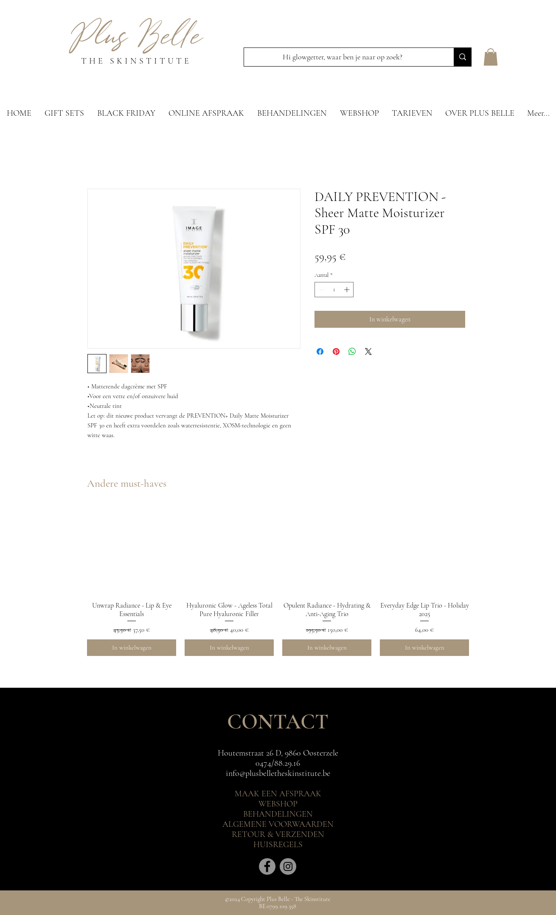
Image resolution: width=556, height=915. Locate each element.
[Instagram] (288, 866)
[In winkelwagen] (131, 647)
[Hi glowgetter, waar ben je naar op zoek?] (342, 57)
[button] (490, 57)
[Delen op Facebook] (320, 351)
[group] (278, 580)
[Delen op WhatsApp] (352, 351)
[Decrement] (321, 289)
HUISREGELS (278, 845)
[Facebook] (267, 866)
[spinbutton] (334, 289)
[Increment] (348, 289)
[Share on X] (368, 351)
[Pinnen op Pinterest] (336, 351)
